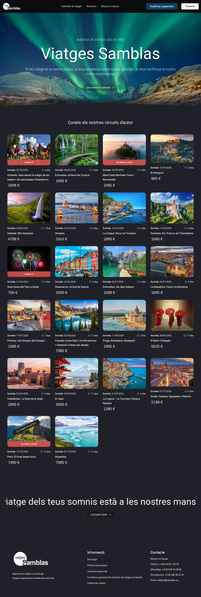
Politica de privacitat (97, 568)
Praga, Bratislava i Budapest (119, 344)
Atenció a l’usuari (110, 6)
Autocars (91, 6)
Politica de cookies (96, 585)
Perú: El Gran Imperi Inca (21, 461)
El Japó (59, 403)
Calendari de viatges (71, 6)
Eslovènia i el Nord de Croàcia (72, 178)
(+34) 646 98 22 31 (174, 577)
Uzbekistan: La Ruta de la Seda (25, 403)
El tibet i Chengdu (161, 344)
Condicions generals (97, 573)
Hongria (59, 236)
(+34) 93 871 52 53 (169, 566)
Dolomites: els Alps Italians (118, 290)
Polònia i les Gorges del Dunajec (26, 344)
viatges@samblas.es (167, 582)
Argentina (60, 461)
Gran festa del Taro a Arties (23, 290)
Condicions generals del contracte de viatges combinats (114, 579)
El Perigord (157, 175)
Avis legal (92, 562)
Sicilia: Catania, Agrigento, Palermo (171, 400)
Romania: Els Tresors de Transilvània (172, 236)
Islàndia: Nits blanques (20, 236)
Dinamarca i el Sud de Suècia (72, 290)
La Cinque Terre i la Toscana (119, 236)
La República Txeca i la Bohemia (169, 290)
